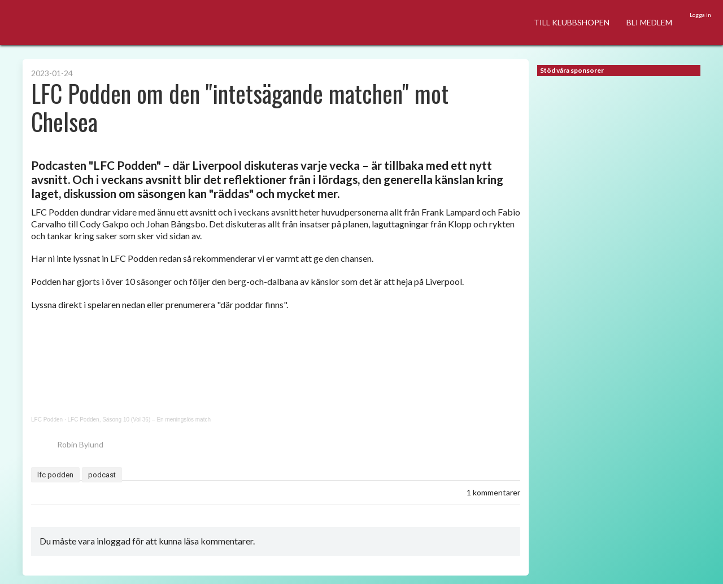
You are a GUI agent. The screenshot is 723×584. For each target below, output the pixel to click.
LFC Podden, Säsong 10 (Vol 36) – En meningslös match (139, 419)
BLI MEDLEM (649, 22)
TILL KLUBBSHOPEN (571, 22)
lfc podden (55, 475)
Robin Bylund (67, 444)
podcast (102, 475)
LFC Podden (47, 419)
